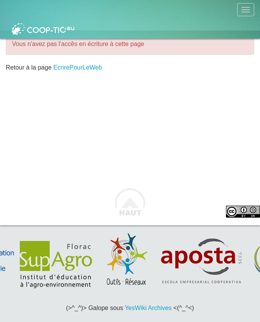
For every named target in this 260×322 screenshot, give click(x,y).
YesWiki (135, 308)
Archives (159, 308)
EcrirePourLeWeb (77, 67)
